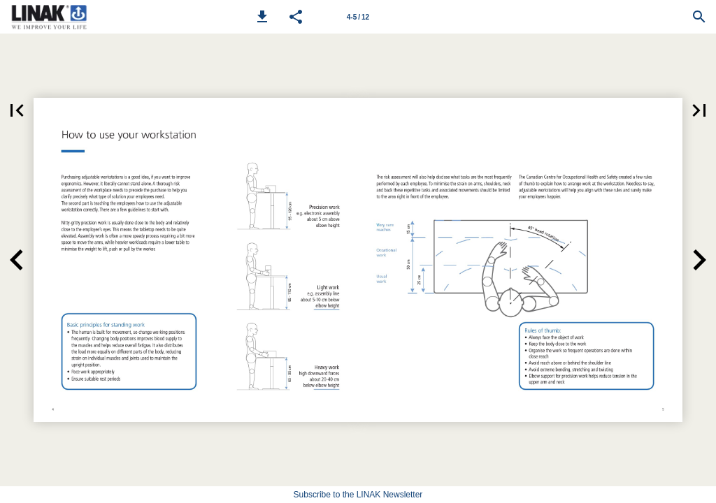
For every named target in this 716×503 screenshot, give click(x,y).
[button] (262, 17)
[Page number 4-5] (358, 17)
